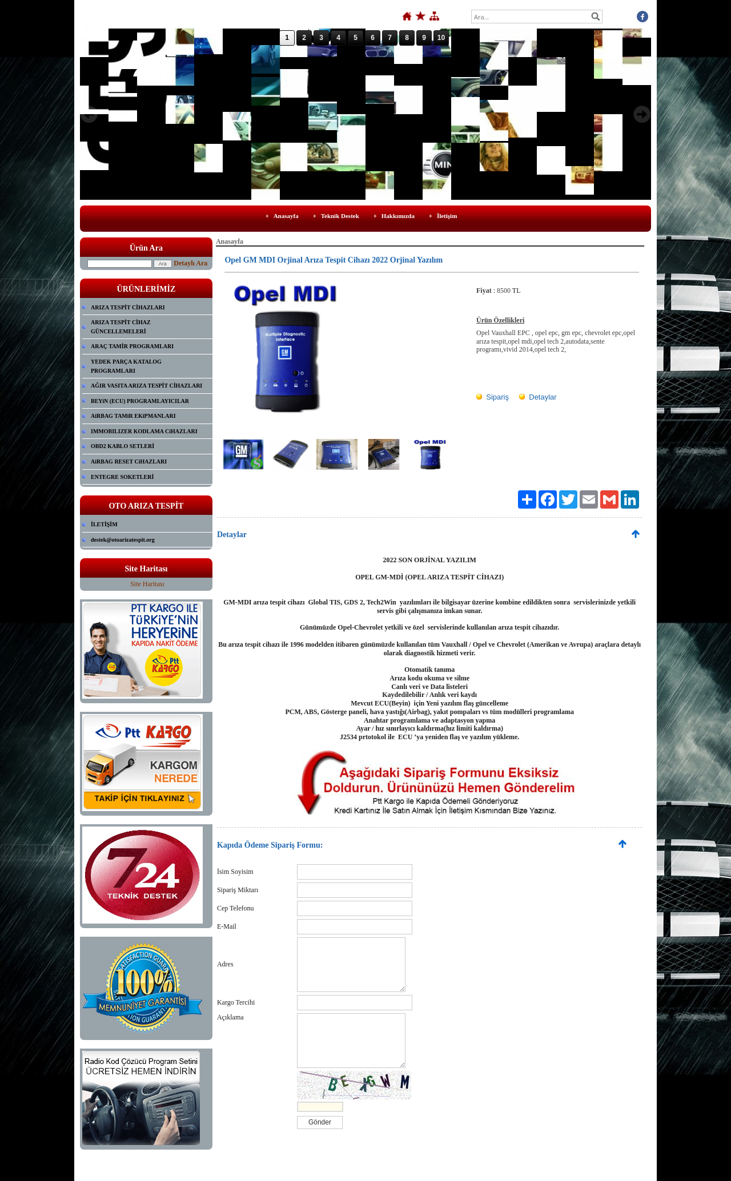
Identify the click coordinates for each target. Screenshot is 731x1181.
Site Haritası (147, 584)
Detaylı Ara (190, 263)
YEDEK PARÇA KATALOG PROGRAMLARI (126, 366)
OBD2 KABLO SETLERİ (122, 446)
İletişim (447, 215)
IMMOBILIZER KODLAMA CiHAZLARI (144, 431)
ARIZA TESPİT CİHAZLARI (128, 307)
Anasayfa (286, 215)
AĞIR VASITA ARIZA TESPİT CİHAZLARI (146, 385)
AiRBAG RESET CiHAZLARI (129, 461)
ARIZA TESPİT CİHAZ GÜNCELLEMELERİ (121, 326)
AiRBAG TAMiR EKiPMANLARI (133, 416)
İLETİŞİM (104, 524)
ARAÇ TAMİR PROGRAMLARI (132, 346)
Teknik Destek (340, 215)
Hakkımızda (398, 215)
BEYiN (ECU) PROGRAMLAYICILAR (140, 401)
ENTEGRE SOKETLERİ (122, 477)
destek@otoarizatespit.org (123, 540)
